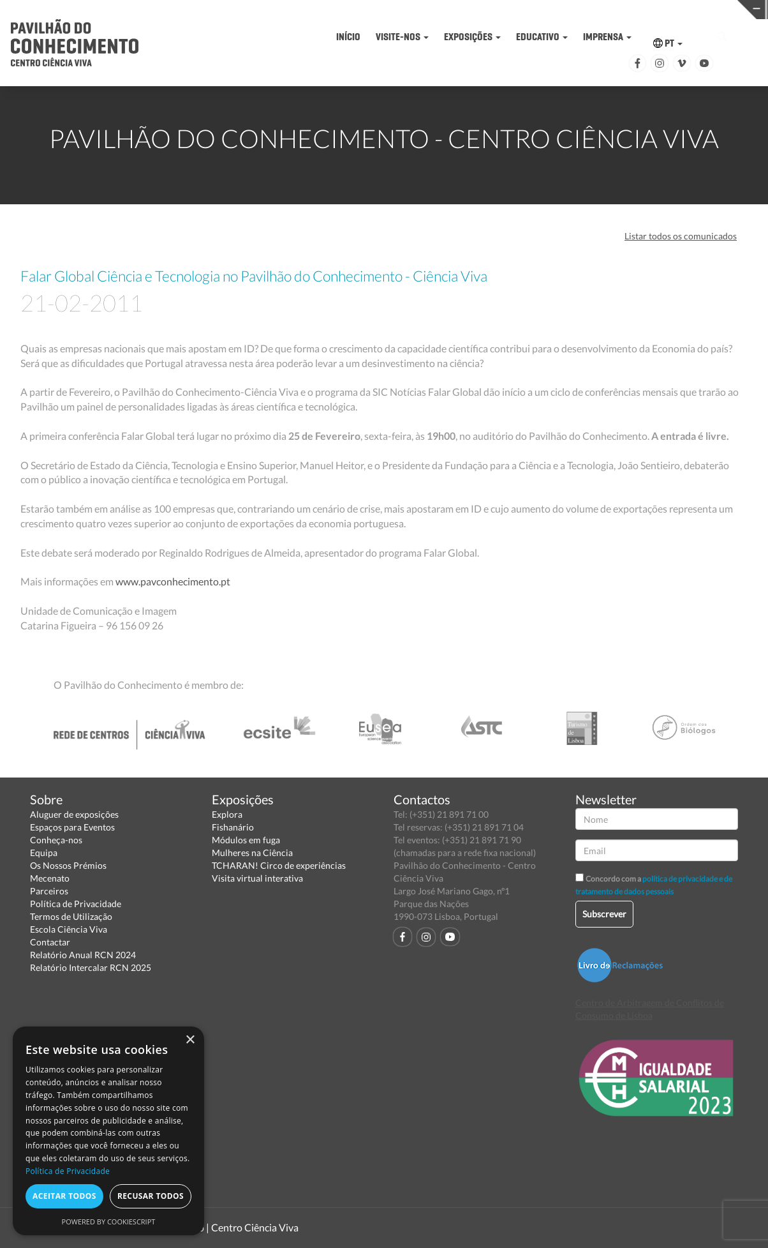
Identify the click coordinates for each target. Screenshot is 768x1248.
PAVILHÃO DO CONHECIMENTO (366, 10)
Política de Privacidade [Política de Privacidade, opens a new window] (68, 1171)
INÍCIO (348, 36)
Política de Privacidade (75, 903)
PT (668, 43)
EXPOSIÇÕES (472, 36)
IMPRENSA (607, 36)
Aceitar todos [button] (64, 1196)
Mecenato (50, 878)
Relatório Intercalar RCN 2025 (90, 967)
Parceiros (49, 890)
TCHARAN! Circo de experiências (279, 865)
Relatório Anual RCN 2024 (83, 954)
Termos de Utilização (71, 916)
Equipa (43, 852)
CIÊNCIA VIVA (533, 8)
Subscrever (604, 913)
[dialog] (108, 1130)
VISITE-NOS (402, 36)
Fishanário (233, 827)
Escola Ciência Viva (68, 929)
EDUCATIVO (542, 36)
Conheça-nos (56, 839)
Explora (227, 814)
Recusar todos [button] (150, 1196)
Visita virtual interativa (257, 878)
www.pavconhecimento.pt (172, 581)
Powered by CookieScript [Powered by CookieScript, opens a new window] (109, 1221)
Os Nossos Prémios (68, 865)
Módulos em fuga (246, 839)
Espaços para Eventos (72, 827)
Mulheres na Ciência (252, 852)
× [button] (190, 1040)
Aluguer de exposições (74, 814)
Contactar (50, 941)
